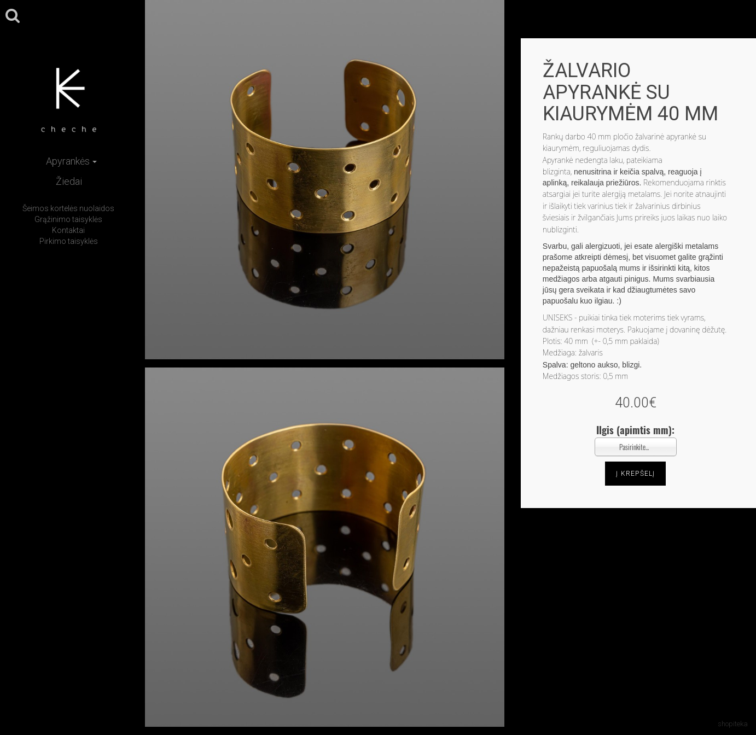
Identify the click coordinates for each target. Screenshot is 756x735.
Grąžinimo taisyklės (68, 219)
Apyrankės (71, 161)
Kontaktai (68, 230)
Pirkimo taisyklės (68, 241)
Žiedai (69, 181)
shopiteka (733, 724)
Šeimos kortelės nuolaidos (68, 208)
